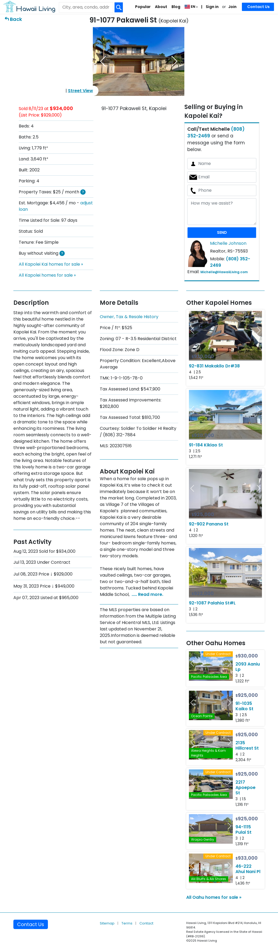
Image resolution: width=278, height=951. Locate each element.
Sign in (212, 6)
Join (232, 6)
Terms (127, 923)
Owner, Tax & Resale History (129, 317)
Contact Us (258, 6)
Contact (146, 923)
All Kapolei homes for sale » (47, 275)
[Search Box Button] (119, 7)
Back (16, 19)
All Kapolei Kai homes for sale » (51, 264)
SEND (222, 232)
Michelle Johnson (228, 243)
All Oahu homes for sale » (213, 897)
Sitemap (107, 923)
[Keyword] (85, 7)
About (161, 6)
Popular (143, 6)
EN (190, 6)
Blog (176, 6)
